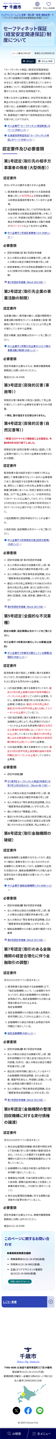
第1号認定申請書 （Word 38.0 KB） (26, 282)
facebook (28, 1410)
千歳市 (11, 5)
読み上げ (30, 61)
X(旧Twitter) (16, 1410)
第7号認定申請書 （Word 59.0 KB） (26, 1100)
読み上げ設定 (47, 61)
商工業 (31, 14)
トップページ (7, 14)
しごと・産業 (20, 14)
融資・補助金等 (43, 14)
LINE (39, 1410)
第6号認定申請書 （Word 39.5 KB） (26, 940)
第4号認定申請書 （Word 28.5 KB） (26, 606)
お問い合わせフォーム (20, 1281)
